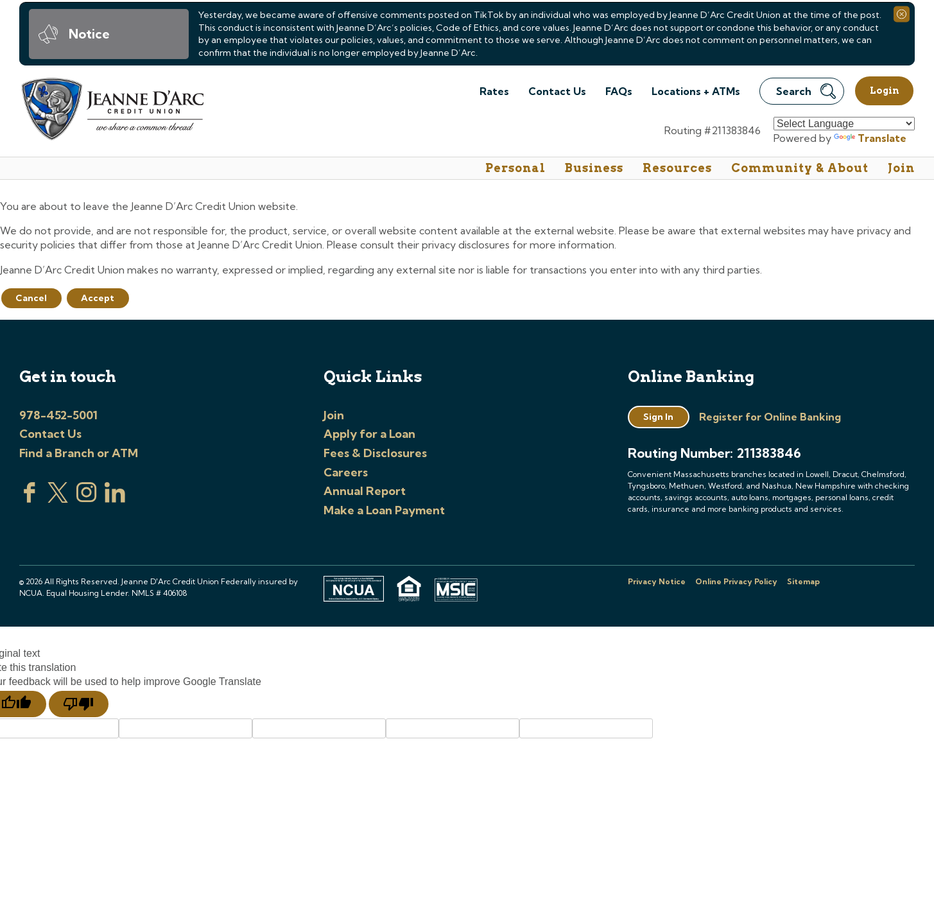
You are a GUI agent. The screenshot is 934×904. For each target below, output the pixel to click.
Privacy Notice (657, 581)
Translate (870, 138)
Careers (346, 472)
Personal (515, 168)
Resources (677, 168)
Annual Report (365, 490)
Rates (494, 91)
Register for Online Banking (770, 416)
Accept (97, 298)
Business (594, 168)
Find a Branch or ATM (78, 453)
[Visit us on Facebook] (29, 498)
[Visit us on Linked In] (115, 498)
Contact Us (557, 91)
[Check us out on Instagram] (86, 498)
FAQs (618, 91)
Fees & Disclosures (375, 453)
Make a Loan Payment (384, 510)
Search (806, 91)
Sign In (658, 416)
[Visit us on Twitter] (58, 498)
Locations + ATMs (696, 91)
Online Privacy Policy (736, 581)
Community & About (800, 168)
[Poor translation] (79, 704)
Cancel (31, 298)
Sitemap (803, 581)
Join (901, 168)
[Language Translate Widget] (844, 123)
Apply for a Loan (369, 433)
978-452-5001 (58, 415)
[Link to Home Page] (111, 110)
